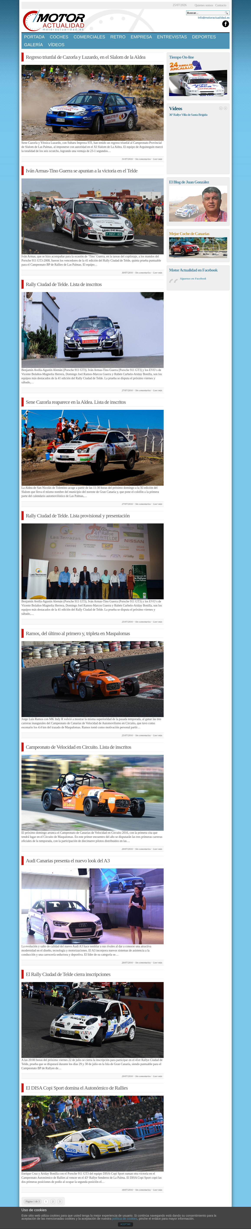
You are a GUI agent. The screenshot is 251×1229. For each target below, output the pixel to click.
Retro (118, 36)
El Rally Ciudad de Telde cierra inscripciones (68, 974)
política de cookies (124, 1218)
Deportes (204, 36)
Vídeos (56, 44)
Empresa (141, 36)
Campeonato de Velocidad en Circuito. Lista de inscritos (78, 747)
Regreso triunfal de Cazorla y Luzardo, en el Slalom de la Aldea (85, 57)
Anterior (221, 108)
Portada (34, 36)
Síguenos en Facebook (193, 278)
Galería (33, 44)
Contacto (220, 5)
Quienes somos (204, 5)
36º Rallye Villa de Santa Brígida (188, 114)
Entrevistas (172, 36)
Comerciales (89, 36)
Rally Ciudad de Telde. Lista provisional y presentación (78, 515)
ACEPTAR (126, 1224)
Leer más (157, 159)
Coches (59, 36)
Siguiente (225, 108)
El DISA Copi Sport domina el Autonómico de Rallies (77, 1088)
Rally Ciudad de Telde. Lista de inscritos (63, 284)
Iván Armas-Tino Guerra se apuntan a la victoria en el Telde (81, 170)
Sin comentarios (143, 159)
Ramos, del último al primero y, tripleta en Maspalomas (78, 633)
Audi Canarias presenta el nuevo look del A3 (68, 860)
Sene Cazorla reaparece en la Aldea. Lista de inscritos (76, 402)
